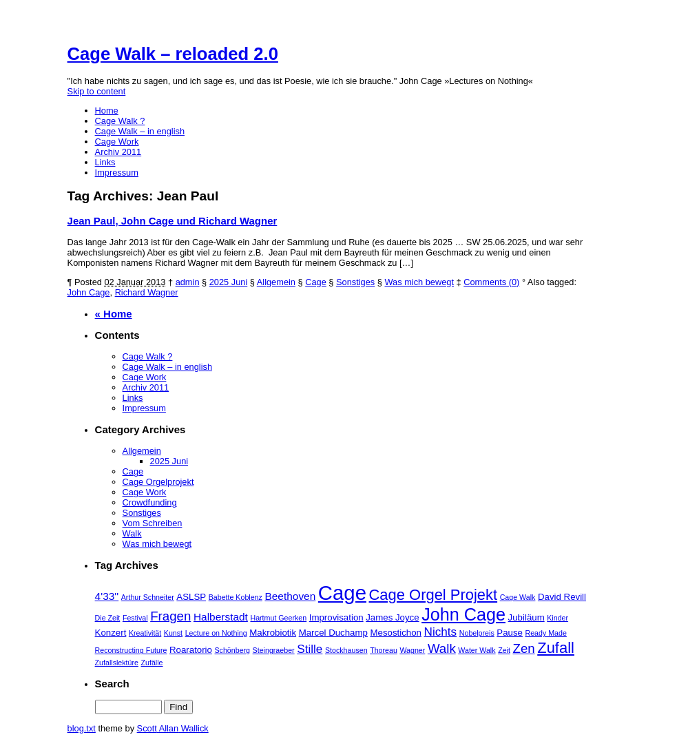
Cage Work (117, 141)
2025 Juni (228, 282)
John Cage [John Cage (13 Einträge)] (463, 614)
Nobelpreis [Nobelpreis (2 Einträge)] (476, 633)
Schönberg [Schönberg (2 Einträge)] (233, 650)
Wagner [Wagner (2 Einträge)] (412, 650)
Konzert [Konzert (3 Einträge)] (111, 632)
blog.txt (81, 728)
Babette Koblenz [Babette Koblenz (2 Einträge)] (235, 597)
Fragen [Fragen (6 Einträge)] (170, 616)
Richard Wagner (146, 292)
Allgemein (276, 282)
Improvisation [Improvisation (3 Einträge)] (336, 617)
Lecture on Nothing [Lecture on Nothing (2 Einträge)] (216, 633)
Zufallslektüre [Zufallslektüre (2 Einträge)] (116, 662)
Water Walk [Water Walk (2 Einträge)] (476, 650)
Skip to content (96, 91)
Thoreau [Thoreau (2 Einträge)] (383, 650)
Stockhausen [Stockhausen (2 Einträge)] (346, 650)
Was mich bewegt (419, 282)
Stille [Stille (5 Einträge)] (309, 649)
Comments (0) (491, 282)
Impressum (116, 172)
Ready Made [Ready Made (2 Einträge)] (545, 633)
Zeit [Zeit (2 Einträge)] (504, 650)
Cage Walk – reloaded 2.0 (172, 53)
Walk (132, 533)
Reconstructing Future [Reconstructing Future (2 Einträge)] (131, 650)
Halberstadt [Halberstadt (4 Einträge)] (221, 617)
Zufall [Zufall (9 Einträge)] (555, 647)
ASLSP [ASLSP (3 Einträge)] (191, 597)
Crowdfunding (150, 502)
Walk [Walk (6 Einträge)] (442, 648)
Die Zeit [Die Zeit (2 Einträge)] (108, 618)
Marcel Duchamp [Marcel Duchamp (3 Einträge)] (333, 632)
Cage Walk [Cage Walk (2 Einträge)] (518, 597)
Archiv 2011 (118, 152)
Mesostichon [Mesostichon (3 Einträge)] (395, 632)
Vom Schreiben (152, 523)
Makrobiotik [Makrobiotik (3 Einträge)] (272, 632)
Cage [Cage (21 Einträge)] (342, 592)
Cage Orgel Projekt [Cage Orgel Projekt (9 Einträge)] (433, 594)
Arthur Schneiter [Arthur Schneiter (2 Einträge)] (147, 597)
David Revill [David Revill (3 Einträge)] (562, 597)
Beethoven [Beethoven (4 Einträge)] (289, 596)
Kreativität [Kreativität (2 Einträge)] (145, 633)
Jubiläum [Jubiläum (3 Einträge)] (526, 617)
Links (105, 162)
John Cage (88, 292)
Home (106, 110)
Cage (315, 282)
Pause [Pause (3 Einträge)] (510, 632)
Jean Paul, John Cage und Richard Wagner (172, 221)
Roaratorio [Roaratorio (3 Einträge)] (190, 650)
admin (188, 282)
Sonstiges (355, 282)
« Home (113, 314)
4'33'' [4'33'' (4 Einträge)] (107, 596)
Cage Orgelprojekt (158, 482)
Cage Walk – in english (140, 131)
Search (112, 683)
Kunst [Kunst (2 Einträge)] (173, 633)
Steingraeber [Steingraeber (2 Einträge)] (274, 650)
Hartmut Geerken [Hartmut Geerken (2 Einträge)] (278, 618)
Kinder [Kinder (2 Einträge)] (557, 618)
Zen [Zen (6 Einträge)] (523, 648)
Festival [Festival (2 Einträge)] (135, 618)
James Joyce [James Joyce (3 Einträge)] (392, 617)
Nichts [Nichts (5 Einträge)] (440, 631)
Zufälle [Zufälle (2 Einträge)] (152, 662)
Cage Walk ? (120, 121)
